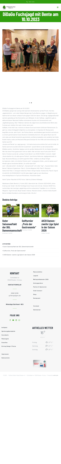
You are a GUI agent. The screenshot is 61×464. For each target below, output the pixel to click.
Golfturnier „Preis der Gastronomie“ (29, 224)
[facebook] (10, 320)
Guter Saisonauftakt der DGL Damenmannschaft (12, 225)
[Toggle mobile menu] (58, 7)
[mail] (19, 320)
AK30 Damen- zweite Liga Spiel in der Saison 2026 (50, 225)
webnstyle (55, 375)
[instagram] (16, 320)
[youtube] (13, 320)
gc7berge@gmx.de (15, 295)
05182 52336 (14, 293)
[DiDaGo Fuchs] (30, 50)
